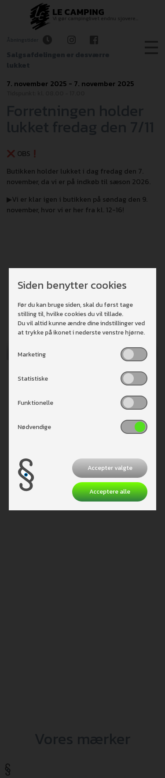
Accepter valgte (110, 468)
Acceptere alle (109, 491)
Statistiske (33, 378)
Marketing (32, 354)
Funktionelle (35, 402)
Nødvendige (34, 427)
